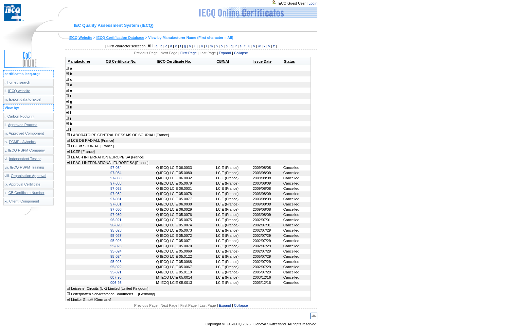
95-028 (115, 230)
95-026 (115, 241)
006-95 (115, 283)
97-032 (115, 188)
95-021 (115, 272)
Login (313, 3)
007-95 (115, 277)
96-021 (115, 220)
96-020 (115, 225)
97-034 (115, 168)
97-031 (115, 199)
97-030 (115, 209)
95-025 (115, 246)
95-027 (115, 235)
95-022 (115, 267)
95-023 (115, 262)
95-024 (115, 251)
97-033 (115, 178)
